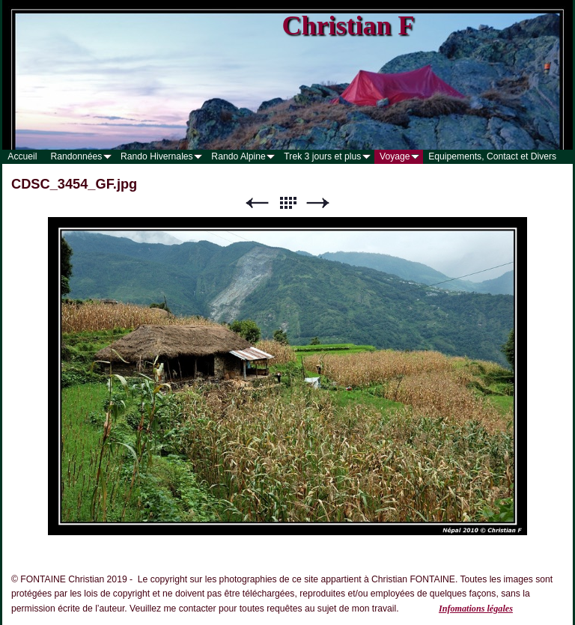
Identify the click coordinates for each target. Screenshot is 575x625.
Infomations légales (476, 608)
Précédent (257, 203)
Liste (287, 203)
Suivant (318, 203)
